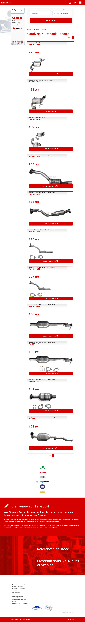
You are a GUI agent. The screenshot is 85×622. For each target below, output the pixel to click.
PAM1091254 (34, 269)
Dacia (37, 42)
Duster (42, 42)
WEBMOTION (71, 619)
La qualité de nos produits (19, 585)
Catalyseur (30, 29)
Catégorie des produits (18, 11)
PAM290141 (34, 381)
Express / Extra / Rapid (47, 80)
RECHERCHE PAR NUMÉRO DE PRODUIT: (62, 10)
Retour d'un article (17, 586)
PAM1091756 (34, 82)
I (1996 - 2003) (51, 192)
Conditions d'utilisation (18, 588)
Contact (14, 590)
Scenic (43, 117)
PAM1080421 (34, 119)
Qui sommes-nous (17, 583)
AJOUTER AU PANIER (50, 74)
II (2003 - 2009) (51, 155)
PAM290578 (34, 344)
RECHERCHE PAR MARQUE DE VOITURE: (39, 10)
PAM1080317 (34, 194)
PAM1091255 (34, 231)
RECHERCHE (51, 20)
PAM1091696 (34, 44)
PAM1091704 (34, 156)
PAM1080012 (34, 306)
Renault (38, 29)
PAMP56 (32, 418)
